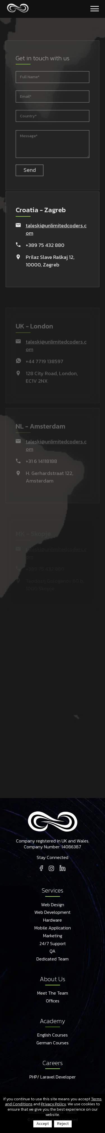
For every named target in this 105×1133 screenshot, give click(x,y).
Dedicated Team (52, 959)
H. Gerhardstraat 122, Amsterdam (49, 482)
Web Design (52, 905)
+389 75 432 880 (45, 247)
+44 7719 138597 (44, 366)
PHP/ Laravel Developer (52, 1077)
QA (52, 951)
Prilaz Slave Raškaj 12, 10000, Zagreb (50, 262)
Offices (52, 1001)
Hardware (52, 920)
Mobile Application (52, 928)
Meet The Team (52, 993)
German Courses (52, 1043)
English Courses (52, 1035)
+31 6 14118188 (41, 466)
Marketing (52, 936)
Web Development (52, 912)
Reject (63, 1124)
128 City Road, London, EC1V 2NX (52, 382)
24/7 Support (52, 944)
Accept (42, 1124)
